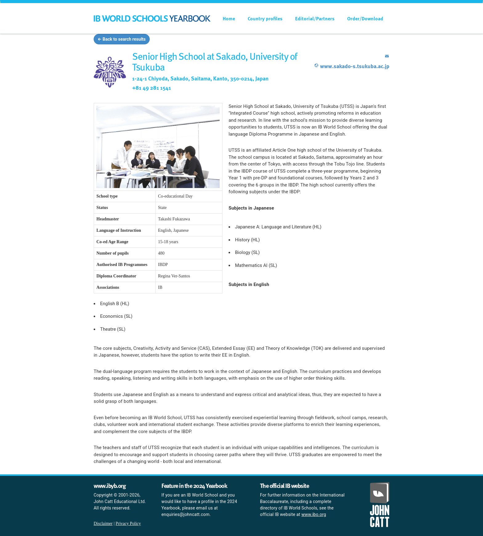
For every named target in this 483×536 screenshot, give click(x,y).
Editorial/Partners (315, 18)
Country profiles (265, 18)
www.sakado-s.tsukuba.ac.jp (351, 66)
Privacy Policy (128, 523)
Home (229, 18)
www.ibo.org (314, 514)
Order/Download (365, 18)
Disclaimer (103, 523)
